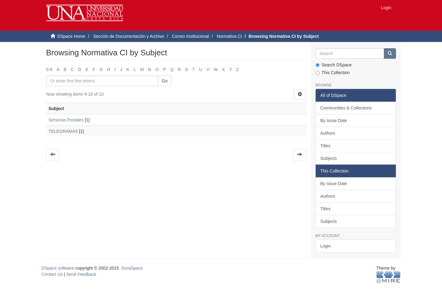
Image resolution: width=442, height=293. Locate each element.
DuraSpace (132, 268)
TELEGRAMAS (63, 131)
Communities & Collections (346, 107)
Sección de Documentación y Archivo (128, 36)
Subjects (328, 158)
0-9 (49, 69)
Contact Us (52, 274)
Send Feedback (81, 274)
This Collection (333, 72)
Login (325, 246)
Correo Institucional (190, 36)
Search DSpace (334, 64)
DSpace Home (71, 36)
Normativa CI (229, 36)
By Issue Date (333, 120)
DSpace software (57, 268)
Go (165, 80)
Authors (327, 133)
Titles (325, 145)
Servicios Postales (65, 119)
